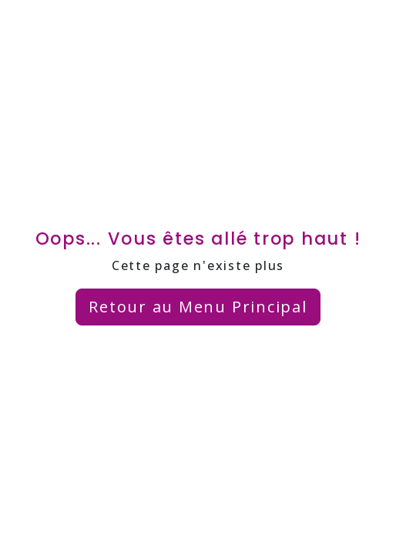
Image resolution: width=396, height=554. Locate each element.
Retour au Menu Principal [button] (198, 306)
